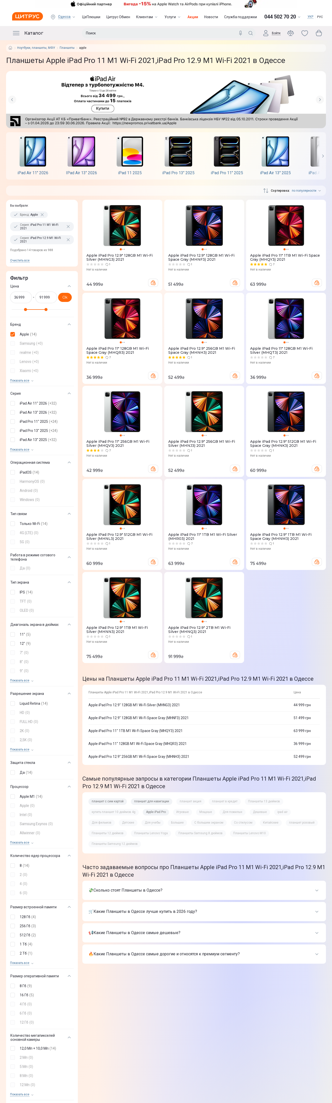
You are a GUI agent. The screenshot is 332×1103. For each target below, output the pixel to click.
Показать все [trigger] (19, 380)
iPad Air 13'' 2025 (275, 173)
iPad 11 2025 (130, 173)
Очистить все (20, 260)
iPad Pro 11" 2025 (227, 173)
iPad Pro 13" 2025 (178, 173)
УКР (310, 16)
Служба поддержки (240, 17)
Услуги (172, 17)
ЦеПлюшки (91, 17)
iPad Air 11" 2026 (32, 173)
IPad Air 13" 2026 (81, 173)
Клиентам (147, 17)
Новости (211, 17)
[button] (41, 334)
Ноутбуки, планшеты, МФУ (36, 48)
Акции (192, 17)
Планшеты (67, 48)
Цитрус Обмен (118, 17)
